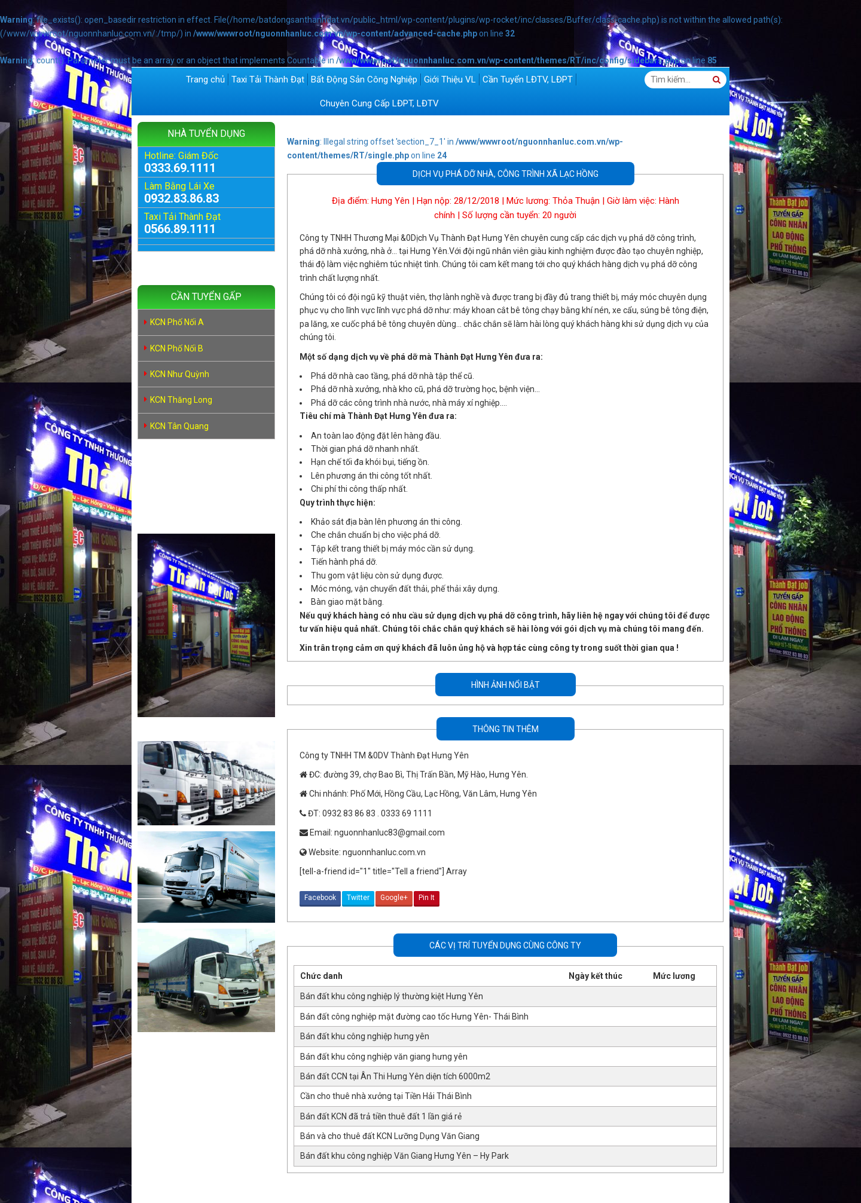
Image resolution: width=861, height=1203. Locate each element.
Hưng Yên (390, 200)
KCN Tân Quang (179, 426)
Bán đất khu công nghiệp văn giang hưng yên (384, 1056)
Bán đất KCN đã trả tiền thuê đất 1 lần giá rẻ (381, 1116)
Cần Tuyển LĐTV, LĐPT (528, 79)
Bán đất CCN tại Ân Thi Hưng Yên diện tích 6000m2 (395, 1076)
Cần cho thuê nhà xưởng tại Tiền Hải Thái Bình (386, 1096)
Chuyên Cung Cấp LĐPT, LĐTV (379, 103)
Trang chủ (205, 79)
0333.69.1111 (180, 168)
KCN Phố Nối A (177, 322)
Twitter (358, 897)
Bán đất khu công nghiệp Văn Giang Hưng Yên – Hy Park (404, 1156)
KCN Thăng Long (181, 400)
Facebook (320, 897)
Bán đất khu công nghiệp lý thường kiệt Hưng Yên (391, 996)
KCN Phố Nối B (176, 348)
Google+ (394, 897)
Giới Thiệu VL (450, 79)
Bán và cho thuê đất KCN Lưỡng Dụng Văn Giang (390, 1136)
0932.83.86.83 (181, 198)
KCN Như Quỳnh (179, 374)
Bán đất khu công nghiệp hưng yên (364, 1036)
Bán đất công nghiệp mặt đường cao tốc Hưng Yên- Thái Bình (414, 1016)
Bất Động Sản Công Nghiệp (364, 79)
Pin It (427, 897)
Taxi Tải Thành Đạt (267, 79)
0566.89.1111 (180, 229)
